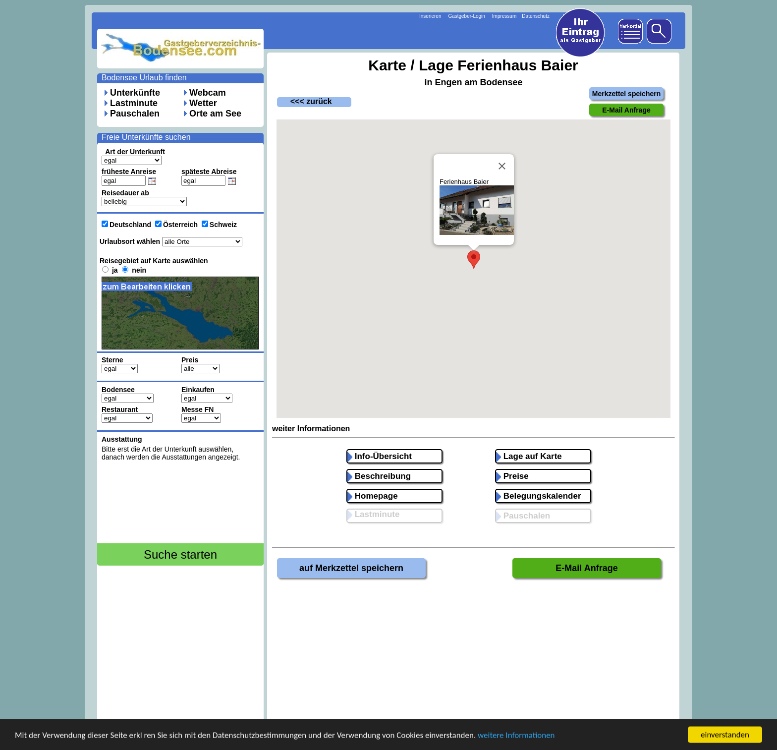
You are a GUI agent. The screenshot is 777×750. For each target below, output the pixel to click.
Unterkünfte (135, 93)
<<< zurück (304, 101)
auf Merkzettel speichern (351, 568)
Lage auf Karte (529, 456)
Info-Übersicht (379, 456)
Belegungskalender (538, 496)
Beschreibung (379, 476)
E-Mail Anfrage (586, 568)
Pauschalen (135, 113)
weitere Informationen (516, 736)
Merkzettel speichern (626, 94)
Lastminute (134, 103)
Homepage (372, 496)
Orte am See (215, 113)
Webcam (207, 93)
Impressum (504, 16)
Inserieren (430, 16)
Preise (512, 476)
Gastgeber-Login (466, 16)
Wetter (203, 103)
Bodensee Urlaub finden (144, 77)
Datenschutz (536, 16)
